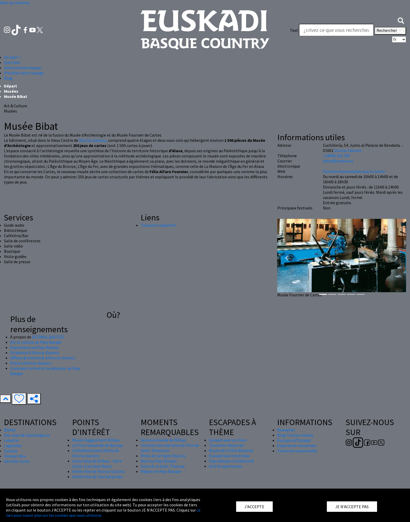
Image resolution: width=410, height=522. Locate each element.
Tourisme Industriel (158, 225)
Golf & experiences (225, 466)
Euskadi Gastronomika (229, 455)
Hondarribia (14, 456)
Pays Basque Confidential (231, 461)
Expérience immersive (296, 445)
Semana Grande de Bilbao (163, 440)
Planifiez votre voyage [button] (24, 72)
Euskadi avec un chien (228, 440)
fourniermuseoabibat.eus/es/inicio (354, 171)
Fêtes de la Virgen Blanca (163, 455)
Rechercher (390, 31)
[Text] (336, 30)
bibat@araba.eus (338, 160)
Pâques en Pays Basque (161, 471)
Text (294, 30)
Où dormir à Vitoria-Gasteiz (34, 352)
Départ (10, 86)
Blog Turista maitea (295, 435)
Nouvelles (286, 429)
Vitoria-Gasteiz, (93, 140)
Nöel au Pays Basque (159, 461)
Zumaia (10, 450)
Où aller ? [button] (12, 57)
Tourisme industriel (226, 445)
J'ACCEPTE (254, 506)
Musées (11, 91)
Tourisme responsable (297, 450)
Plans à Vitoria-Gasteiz (30, 363)
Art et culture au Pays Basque (36, 342)
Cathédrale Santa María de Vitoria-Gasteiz (95, 453)
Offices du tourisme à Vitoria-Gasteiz (42, 357)
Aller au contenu (14, 2)
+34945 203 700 (336, 155)
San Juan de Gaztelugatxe (27, 435)
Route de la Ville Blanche (231, 450)
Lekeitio (11, 440)
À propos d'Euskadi (294, 440)
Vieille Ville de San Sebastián (97, 476)
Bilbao (10, 429)
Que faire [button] (12, 62)
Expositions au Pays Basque (34, 347)
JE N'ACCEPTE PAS (352, 506)
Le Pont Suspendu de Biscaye (97, 445)
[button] (401, 20)
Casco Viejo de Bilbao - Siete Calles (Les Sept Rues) (97, 463)
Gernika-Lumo (17, 461)
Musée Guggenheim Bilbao (96, 440)
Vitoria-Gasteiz (347, 150)
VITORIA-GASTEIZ (48, 336)
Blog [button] (8, 78)
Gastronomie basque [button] (22, 67)
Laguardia (12, 445)
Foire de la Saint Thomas (163, 466)
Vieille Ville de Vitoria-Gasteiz (98, 471)
